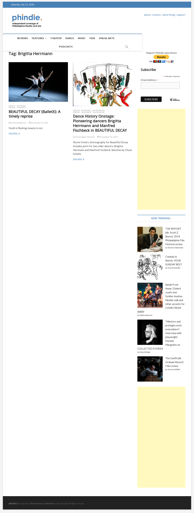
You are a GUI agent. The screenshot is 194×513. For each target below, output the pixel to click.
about (147, 14)
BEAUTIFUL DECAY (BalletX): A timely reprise (34, 112)
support (181, 14)
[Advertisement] (161, 157)
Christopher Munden (84, 135)
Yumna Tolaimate (175, 246)
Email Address (149, 78)
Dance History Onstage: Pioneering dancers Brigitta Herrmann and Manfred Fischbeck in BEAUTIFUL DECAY (100, 121)
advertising (168, 14)
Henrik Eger (145, 350)
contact (156, 14)
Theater (48, 38)
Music (75, 38)
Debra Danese (146, 313)
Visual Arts (99, 38)
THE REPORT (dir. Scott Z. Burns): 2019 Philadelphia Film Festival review (174, 235)
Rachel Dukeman (17, 121)
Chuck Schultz (174, 266)
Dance (62, 38)
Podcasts (118, 38)
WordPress (50, 502)
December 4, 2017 (38, 121)
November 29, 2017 (107, 135)
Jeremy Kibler (174, 368)
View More (14, 132)
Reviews (15, 38)
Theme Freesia (37, 502)
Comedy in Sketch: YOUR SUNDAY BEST (173, 259)
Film (85, 38)
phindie (13, 501)
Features (31, 38)
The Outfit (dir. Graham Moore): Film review (174, 360)
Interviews (99, 109)
